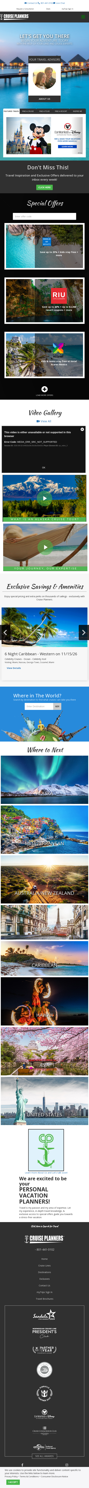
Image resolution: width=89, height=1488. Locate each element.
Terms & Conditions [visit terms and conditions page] (29, 1476)
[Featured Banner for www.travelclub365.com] (44, 135)
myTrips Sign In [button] (67, 9)
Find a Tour (44, 111)
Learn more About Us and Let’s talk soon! (46, 1172)
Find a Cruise (28, 111)
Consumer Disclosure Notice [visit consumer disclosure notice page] (54, 1476)
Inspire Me (77, 111)
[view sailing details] (44, 627)
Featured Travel (11, 111)
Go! (57, 706)
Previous (5, 632)
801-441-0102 (45, 1249)
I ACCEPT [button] (13, 1482)
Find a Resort (61, 111)
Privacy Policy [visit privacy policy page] (11, 1476)
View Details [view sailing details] (14, 668)
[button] (31, 3)
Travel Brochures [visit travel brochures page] (44, 1298)
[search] (44, 216)
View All (43, 421)
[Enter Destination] (39, 706)
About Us (44, 98)
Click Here (44, 187)
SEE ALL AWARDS (44, 1456)
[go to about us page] (44, 77)
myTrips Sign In (44, 1292)
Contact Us (44, 1285)
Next (84, 632)
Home (44, 1258)
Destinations (44, 1272)
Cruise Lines (44, 1265)
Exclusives (44, 1278)
